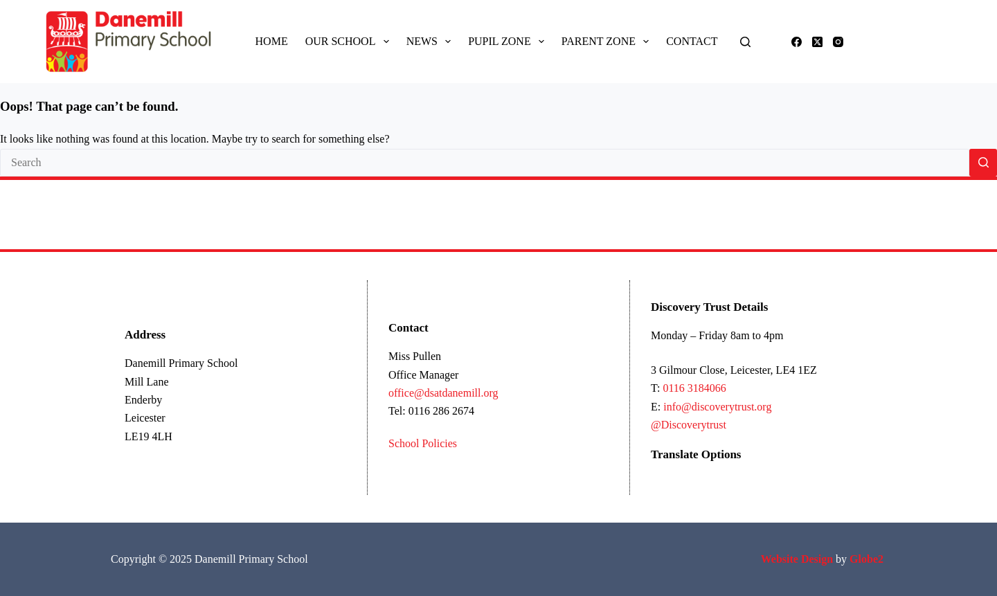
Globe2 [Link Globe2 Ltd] (868, 559)
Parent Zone (608, 41)
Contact (691, 41)
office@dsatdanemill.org (443, 393)
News (431, 41)
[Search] (745, 42)
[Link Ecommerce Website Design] (797, 559)
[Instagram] (838, 42)
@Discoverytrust (688, 425)
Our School (350, 41)
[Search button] (983, 163)
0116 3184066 (694, 388)
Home (271, 41)
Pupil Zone (509, 41)
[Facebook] (796, 42)
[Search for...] (484, 163)
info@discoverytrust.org (717, 407)
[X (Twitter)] (817, 42)
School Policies (422, 443)
